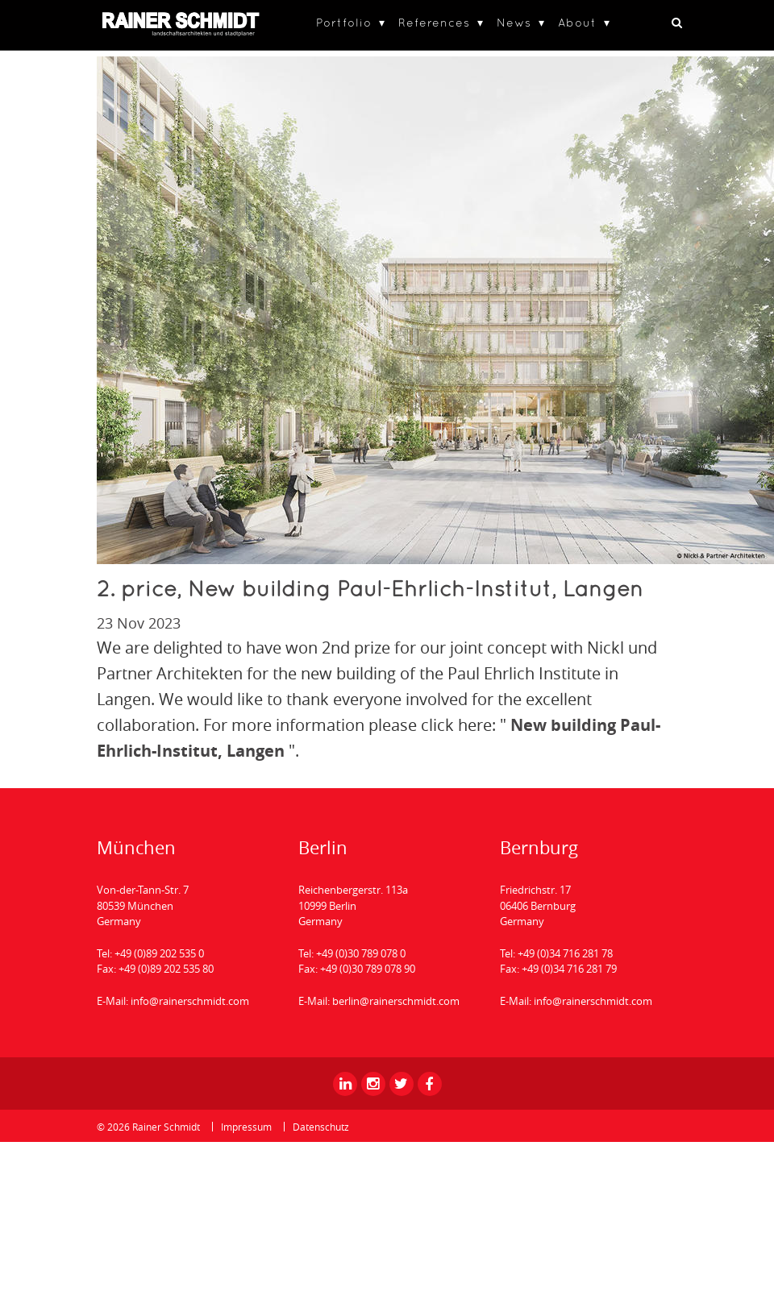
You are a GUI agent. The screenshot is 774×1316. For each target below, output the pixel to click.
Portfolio (344, 22)
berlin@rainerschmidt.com (396, 1001)
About (577, 22)
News (514, 22)
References (434, 22)
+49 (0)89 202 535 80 (166, 968)
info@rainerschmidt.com (190, 1001)
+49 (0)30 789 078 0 (361, 953)
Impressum (246, 1126)
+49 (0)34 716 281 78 (565, 953)
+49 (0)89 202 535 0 (159, 953)
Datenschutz (321, 1126)
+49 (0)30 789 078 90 (367, 968)
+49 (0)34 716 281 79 (569, 968)
